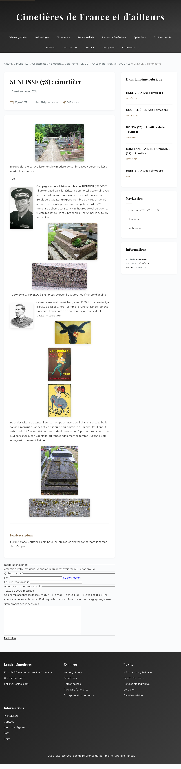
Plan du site (70, 47)
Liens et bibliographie (137, 688)
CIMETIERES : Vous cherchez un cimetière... (38, 63)
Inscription (108, 47)
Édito (7, 744)
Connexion (128, 47)
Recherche (134, 228)
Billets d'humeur (134, 683)
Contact (89, 47)
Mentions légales (14, 732)
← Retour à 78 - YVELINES (143, 210)
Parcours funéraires (114, 37)
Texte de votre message (19, 590)
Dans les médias (133, 700)
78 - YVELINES (122, 63)
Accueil (8, 63)
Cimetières (63, 37)
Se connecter (71, 577)
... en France (71, 63)
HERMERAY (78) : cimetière (144, 92)
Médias (50, 47)
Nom (7, 577)
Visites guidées (18, 37)
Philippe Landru (49, 102)
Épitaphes (140, 37)
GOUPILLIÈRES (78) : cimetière (147, 109)
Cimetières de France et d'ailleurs (90, 16)
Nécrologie (42, 37)
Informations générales (138, 677)
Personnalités (85, 37)
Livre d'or (129, 694)
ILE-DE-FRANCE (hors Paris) (96, 63)
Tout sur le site (162, 37)
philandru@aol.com (16, 688)
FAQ (6, 738)
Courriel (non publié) (17, 582)
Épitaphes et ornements (79, 700)
